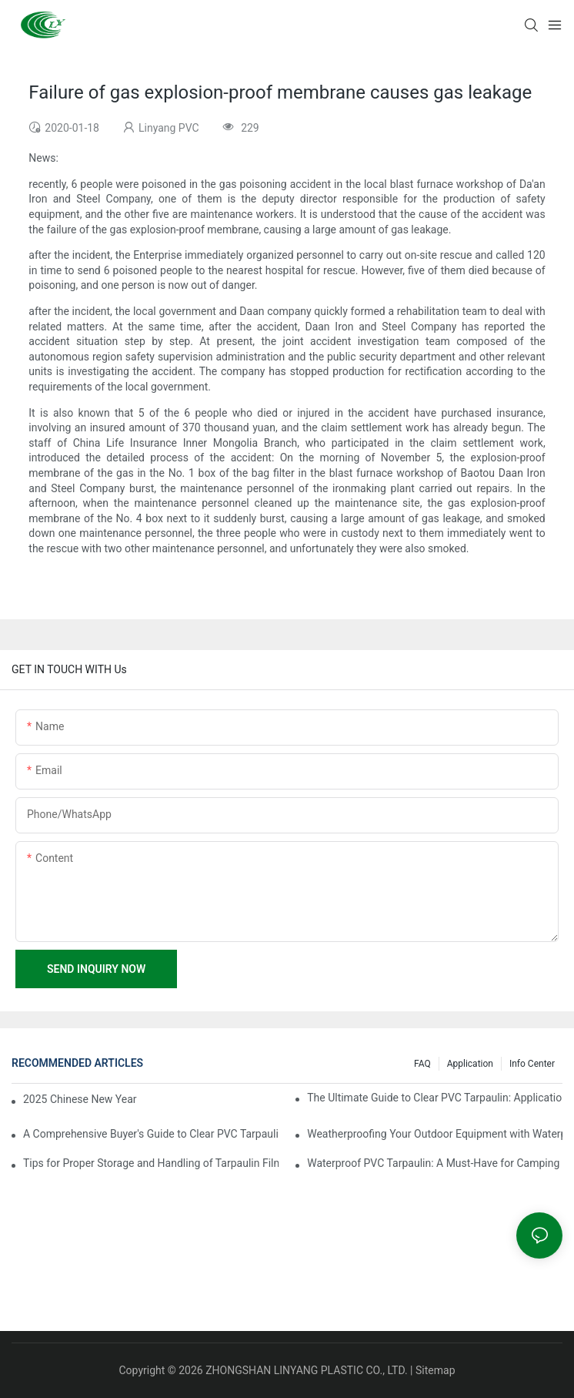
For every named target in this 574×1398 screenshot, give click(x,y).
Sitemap (435, 1370)
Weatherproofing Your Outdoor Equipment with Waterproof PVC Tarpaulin (434, 1134)
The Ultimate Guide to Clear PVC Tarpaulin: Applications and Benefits (434, 1097)
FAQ (422, 1063)
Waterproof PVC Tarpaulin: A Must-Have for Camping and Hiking (434, 1163)
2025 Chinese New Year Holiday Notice (81, 1099)
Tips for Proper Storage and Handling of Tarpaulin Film (151, 1163)
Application (470, 1063)
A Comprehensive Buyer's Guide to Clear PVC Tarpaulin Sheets (151, 1134)
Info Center (532, 1063)
